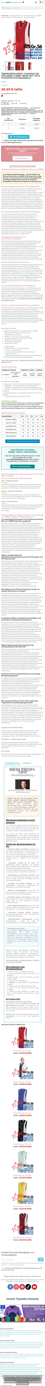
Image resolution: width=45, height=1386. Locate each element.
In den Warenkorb (19, 137)
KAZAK (22, 1334)
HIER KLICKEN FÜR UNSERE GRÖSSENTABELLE (22, 441)
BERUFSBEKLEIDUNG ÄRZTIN (8, 1371)
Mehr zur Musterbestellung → (22, 466)
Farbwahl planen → (22, 158)
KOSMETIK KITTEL (16, 1375)
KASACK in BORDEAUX (21, 1347)
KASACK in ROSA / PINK (17, 1346)
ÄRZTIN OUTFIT (32, 1373)
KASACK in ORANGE (5, 1344)
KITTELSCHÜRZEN (5, 1336)
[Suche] (22, 8)
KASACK (15, 1330)
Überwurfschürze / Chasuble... (22, 1050)
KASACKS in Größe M (30, 1354)
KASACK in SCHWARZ (36, 1342)
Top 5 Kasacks (8, 1330)
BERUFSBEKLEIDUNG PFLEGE (8, 1366)
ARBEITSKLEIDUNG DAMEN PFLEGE (10, 1367)
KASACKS (21, 1330)
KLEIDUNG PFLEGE (23, 1366)
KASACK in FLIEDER (31, 1346)
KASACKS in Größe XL (11, 1356)
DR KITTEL (32, 1366)
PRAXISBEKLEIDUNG (27, 1367)
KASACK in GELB (37, 1344)
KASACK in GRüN (27, 1344)
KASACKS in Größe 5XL (19, 1357)
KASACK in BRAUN (5, 1346)
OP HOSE (25, 1375)
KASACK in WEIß (4, 1342)
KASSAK (12, 1332)
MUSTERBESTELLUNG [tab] (12, 763)
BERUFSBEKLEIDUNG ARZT (25, 1371)
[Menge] (3, 137)
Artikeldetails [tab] (26, 763)
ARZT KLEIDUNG (35, 1369)
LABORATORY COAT (24, 1369)
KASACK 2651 (15, 1334)
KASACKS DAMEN (30, 1330)
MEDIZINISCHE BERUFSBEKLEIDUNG (10, 1364)
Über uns (2, 1330)
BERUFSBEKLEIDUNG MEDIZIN (30, 1364)
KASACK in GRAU (15, 1342)
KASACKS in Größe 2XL (23, 1356)
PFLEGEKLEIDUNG (5, 1375)
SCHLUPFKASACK (29, 1332)
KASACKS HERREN (5, 1334)
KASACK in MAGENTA (35, 1347)
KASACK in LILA (9, 1347)
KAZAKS (27, 1334)
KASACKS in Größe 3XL (37, 1356)
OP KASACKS (19, 1332)
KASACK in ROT (25, 1342)
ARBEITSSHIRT (14, 1369)
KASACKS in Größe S (18, 1354)
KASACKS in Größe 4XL (6, 1357)
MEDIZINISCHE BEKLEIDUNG (36, 1375)
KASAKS (7, 1332)
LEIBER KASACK (39, 1332)
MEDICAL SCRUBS (35, 1334)
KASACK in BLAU (17, 1344)
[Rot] (2, 96)
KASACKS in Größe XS (6, 1354)
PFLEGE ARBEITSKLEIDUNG (20, 1373)
